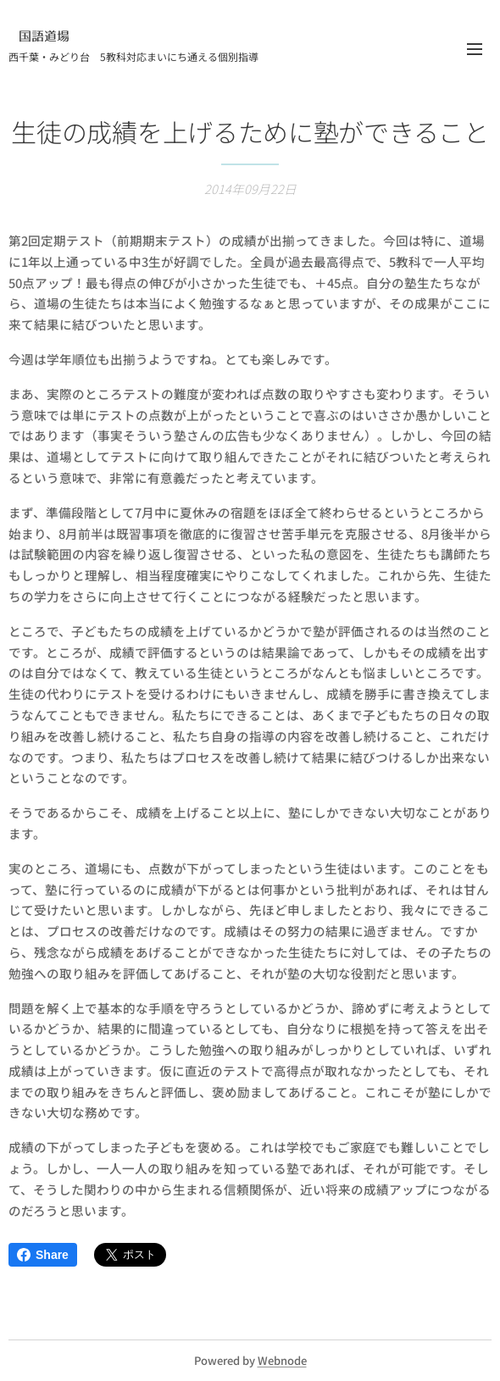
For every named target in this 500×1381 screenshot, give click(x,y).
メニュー (474, 49)
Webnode (282, 1360)
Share (43, 1255)
